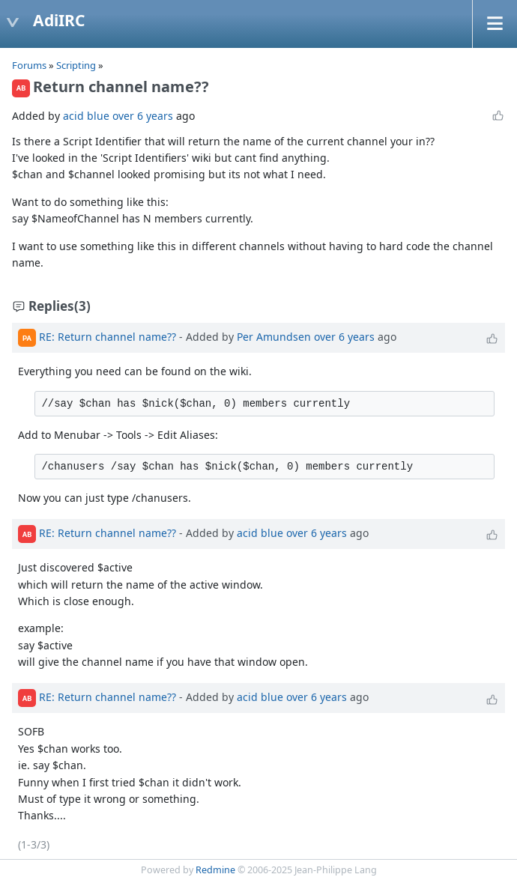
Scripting (77, 65)
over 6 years (142, 116)
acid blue (86, 116)
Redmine (215, 870)
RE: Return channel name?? (107, 337)
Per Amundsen (274, 337)
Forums (29, 65)
